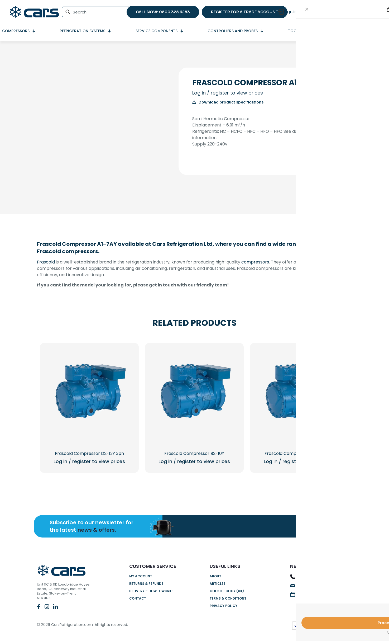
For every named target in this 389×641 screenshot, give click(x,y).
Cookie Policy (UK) (227, 591)
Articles (217, 583)
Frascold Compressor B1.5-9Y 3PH (299, 453)
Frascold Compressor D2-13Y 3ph (89, 453)
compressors (255, 262)
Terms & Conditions (228, 598)
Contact (137, 598)
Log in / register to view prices (227, 92)
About (215, 576)
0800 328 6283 (313, 577)
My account (140, 576)
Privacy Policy (223, 606)
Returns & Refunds (146, 583)
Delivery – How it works (151, 591)
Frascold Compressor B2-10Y (194, 453)
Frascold (46, 262)
